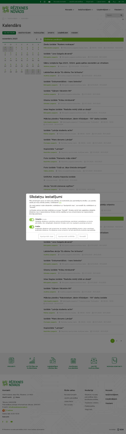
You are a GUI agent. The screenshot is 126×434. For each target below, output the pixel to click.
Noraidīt (83, 236)
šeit (60, 202)
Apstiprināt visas (46, 236)
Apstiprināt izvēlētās (66, 236)
